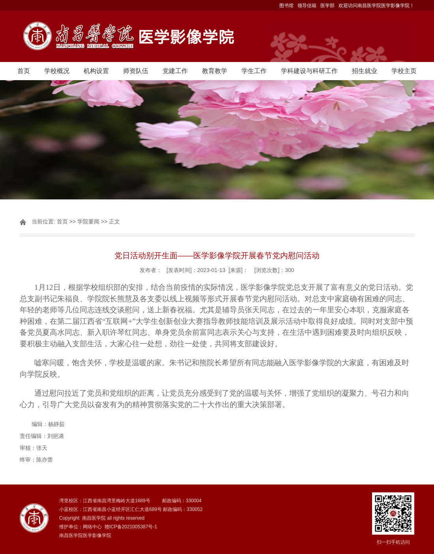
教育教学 (214, 71)
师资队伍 (135, 71)
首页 (23, 71)
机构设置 (96, 71)
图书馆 (286, 5)
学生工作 (254, 71)
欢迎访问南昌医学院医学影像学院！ (376, 5)
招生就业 (364, 71)
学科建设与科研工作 (309, 71)
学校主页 (404, 71)
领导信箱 (306, 5)
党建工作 (175, 71)
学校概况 (56, 71)
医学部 (327, 5)
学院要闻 (88, 221)
